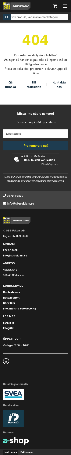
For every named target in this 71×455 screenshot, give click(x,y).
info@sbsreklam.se (20, 203)
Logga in (8, 323)
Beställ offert (11, 298)
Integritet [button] (8, 328)
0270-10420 (15, 196)
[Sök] (35, 17)
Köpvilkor (9, 303)
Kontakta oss (59, 85)
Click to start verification (39, 160)
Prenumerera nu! (35, 146)
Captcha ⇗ (49, 164)
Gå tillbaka (10, 85)
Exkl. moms (26, 452)
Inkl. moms (11, 452)
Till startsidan (34, 85)
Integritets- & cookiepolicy (19, 309)
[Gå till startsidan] (16, 6)
